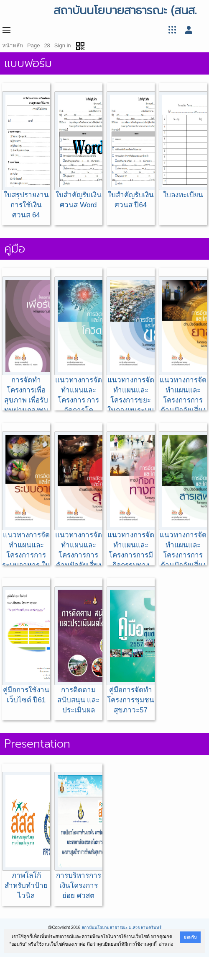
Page (33, 45)
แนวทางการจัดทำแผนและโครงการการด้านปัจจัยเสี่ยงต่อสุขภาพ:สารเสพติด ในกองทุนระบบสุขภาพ (183, 520)
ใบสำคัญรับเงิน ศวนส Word (78, 150)
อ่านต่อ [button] (166, 944)
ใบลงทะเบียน (183, 145)
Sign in (62, 45)
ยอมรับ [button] (190, 937)
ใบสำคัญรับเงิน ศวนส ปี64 (131, 150)
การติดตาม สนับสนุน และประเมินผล (78, 650)
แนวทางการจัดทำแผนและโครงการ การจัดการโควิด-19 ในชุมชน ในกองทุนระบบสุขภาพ (78, 365)
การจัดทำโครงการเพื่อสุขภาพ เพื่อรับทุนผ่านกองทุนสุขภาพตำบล (26, 350)
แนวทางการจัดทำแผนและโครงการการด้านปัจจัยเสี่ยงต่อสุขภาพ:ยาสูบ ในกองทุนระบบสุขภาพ (183, 365)
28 (47, 45)
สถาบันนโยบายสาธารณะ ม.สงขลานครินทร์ (121, 927)
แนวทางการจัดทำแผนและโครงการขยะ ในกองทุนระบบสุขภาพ (131, 350)
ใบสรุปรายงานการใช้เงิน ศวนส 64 (26, 155)
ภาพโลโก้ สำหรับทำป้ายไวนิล (26, 836)
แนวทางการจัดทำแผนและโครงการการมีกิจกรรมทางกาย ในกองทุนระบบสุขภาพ (131, 510)
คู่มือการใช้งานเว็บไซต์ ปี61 (26, 645)
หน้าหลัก (12, 45)
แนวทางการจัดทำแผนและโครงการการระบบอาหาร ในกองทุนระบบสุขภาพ (26, 510)
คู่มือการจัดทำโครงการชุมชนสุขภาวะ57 (131, 650)
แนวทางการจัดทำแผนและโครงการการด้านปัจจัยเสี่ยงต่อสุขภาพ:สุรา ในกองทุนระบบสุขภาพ (78, 515)
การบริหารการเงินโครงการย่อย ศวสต (78, 836)
